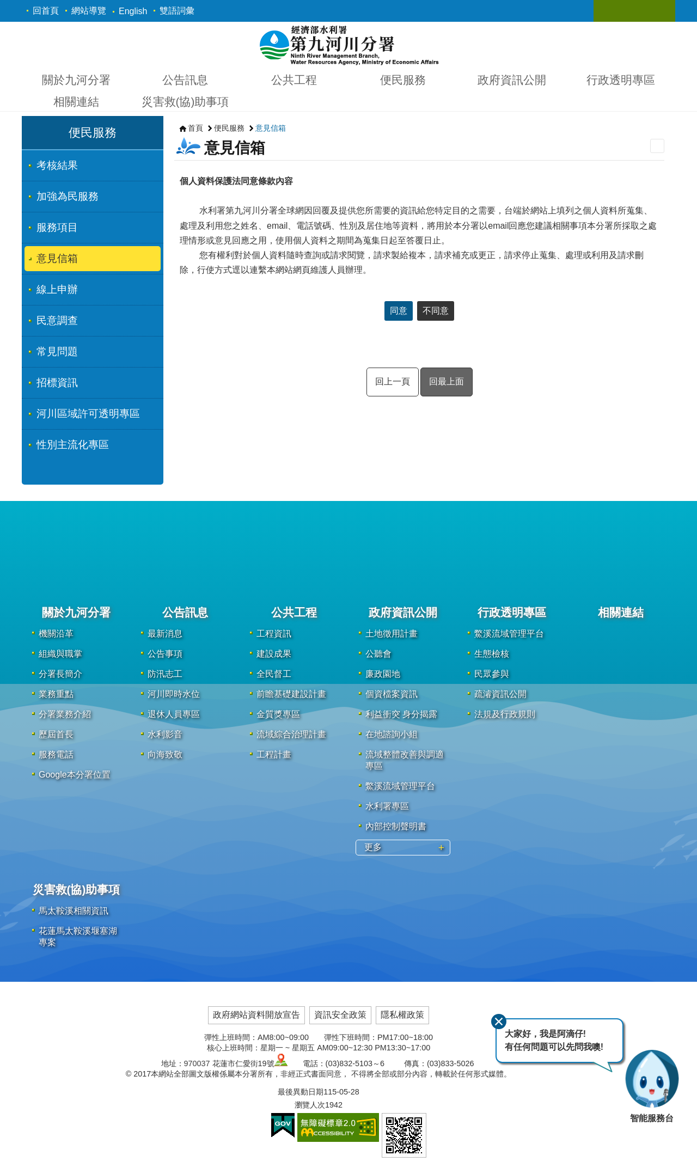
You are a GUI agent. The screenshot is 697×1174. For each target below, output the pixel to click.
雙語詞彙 (177, 10)
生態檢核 (491, 653)
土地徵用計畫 (391, 633)
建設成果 (273, 653)
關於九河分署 (76, 80)
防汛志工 (165, 673)
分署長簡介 (60, 673)
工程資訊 (273, 633)
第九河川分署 (349, 45)
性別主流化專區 (72, 444)
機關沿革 (56, 633)
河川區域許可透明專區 (88, 413)
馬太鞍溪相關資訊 (73, 910)
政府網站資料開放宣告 (256, 1014)
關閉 (497, 1020)
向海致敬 (165, 754)
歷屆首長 (56, 734)
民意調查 (57, 320)
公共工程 (294, 80)
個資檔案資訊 (391, 694)
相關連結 (76, 101)
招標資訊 (57, 382)
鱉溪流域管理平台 (400, 786)
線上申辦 (57, 289)
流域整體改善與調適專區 (404, 760)
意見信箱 (57, 258)
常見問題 (57, 351)
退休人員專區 (174, 714)
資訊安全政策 (340, 1014)
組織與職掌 (60, 653)
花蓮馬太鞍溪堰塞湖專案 (78, 936)
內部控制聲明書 (395, 826)
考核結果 (57, 165)
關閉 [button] (612, 11)
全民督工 (273, 673)
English (133, 11)
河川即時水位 (174, 694)
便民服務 (403, 80)
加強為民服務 (67, 196)
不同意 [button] (436, 310)
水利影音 (165, 734)
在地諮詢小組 (391, 734)
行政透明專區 (620, 80)
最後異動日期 (300, 1091)
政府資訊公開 (512, 80)
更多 (373, 847)
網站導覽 (88, 10)
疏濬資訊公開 (500, 694)
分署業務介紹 (65, 714)
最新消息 (165, 633)
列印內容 (657, 146)
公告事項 (165, 653)
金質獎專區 (278, 714)
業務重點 (56, 694)
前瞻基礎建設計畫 (291, 694)
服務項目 (57, 227)
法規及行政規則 (504, 714)
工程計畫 (273, 754)
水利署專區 (387, 806)
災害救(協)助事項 (185, 101)
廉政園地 (382, 673)
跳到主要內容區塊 (5, 5)
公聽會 (378, 653)
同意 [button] (398, 310)
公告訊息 (185, 80)
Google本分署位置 (75, 774)
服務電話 (56, 754)
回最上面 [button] (446, 381)
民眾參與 (491, 673)
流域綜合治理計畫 (291, 734)
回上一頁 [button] (392, 381)
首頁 (195, 128)
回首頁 (46, 10)
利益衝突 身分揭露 (401, 714)
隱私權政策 (402, 1014)
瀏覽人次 (310, 1104)
